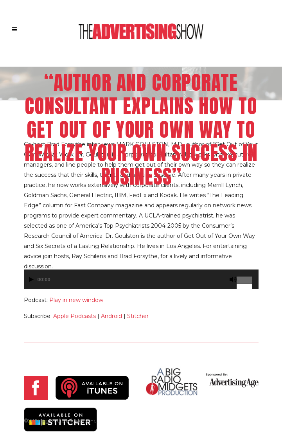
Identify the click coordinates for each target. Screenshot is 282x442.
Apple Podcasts (74, 316)
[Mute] (233, 279)
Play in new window (76, 300)
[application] (141, 283)
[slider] (248, 277)
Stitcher (138, 316)
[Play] (31, 279)
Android (111, 316)
